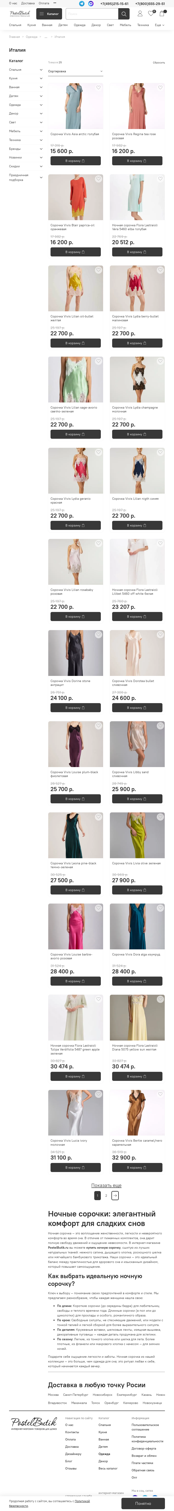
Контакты (72, 1432)
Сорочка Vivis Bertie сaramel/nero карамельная (137, 1142)
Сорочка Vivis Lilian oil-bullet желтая (72, 318)
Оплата (44, 3)
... (46, 37)
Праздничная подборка (18, 177)
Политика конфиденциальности (147, 1439)
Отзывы (71, 1468)
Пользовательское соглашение (145, 1427)
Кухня (31, 25)
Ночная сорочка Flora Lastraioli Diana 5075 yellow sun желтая (135, 1047)
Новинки (15, 157)
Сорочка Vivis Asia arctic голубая (75, 134)
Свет (110, 25)
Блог (68, 1461)
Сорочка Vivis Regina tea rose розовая (134, 136)
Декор (96, 25)
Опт (134, 1477)
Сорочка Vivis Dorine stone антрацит (70, 683)
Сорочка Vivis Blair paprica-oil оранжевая (72, 227)
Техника (143, 25)
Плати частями (142, 1463)
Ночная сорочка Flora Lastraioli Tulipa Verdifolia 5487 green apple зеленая (75, 1049)
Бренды (15, 149)
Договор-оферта (144, 1448)
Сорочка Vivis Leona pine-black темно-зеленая (73, 865)
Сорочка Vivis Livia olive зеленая (136, 863)
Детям (63, 25)
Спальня (15, 25)
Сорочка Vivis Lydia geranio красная (71, 501)
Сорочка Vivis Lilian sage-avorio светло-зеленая (74, 409)
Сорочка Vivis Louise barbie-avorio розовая (71, 956)
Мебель (125, 25)
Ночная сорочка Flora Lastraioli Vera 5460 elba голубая (135, 227)
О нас (13, 3)
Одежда (79, 25)
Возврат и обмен (144, 1456)
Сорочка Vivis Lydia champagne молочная (135, 409)
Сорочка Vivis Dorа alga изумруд (136, 954)
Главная (14, 37)
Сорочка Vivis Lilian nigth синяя (135, 499)
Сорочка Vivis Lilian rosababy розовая (72, 592)
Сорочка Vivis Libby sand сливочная (130, 774)
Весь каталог (108, 1468)
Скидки (14, 166)
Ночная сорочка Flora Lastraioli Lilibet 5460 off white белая (135, 592)
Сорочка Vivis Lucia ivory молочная (69, 1142)
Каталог (49, 14)
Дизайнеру (73, 1454)
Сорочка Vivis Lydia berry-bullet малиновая (135, 318)
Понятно (143, 1503)
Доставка (28, 3)
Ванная (47, 25)
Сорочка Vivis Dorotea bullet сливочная (133, 683)
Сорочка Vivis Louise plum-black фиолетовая (74, 774)
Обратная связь (143, 1470)
